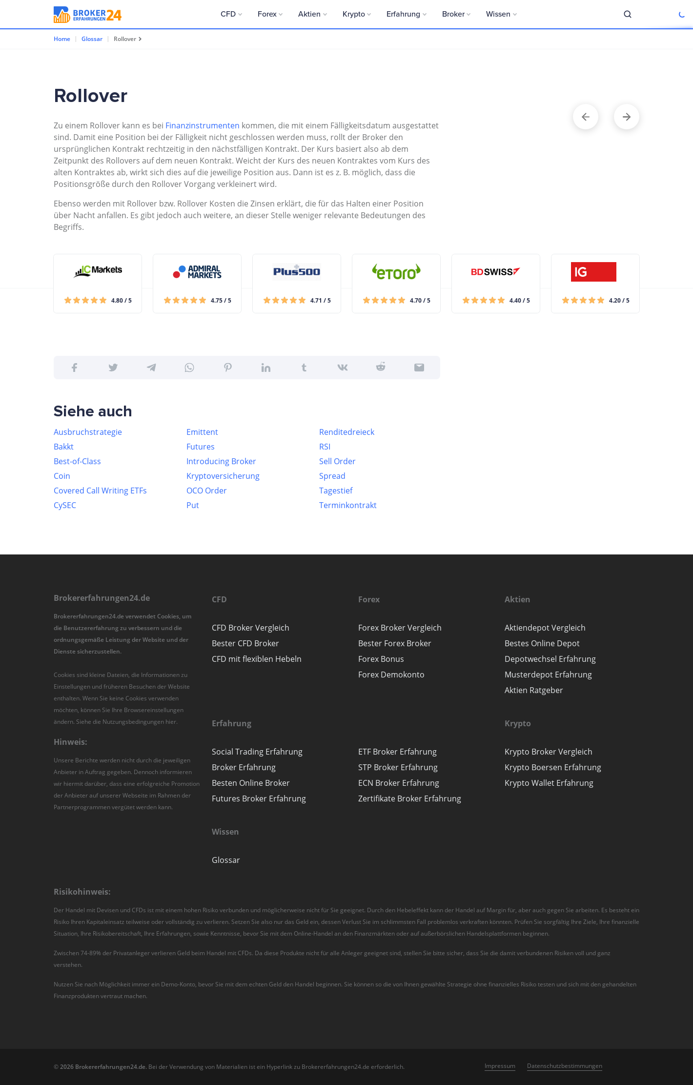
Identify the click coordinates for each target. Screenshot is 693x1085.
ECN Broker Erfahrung (398, 783)
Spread (332, 476)
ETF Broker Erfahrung (397, 751)
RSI (324, 446)
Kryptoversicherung (223, 476)
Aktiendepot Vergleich (545, 627)
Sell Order (337, 461)
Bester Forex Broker (394, 643)
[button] (231, 14)
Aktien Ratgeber (534, 690)
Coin (62, 476)
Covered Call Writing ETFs (100, 490)
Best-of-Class (77, 461)
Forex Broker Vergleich (400, 627)
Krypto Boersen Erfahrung (553, 767)
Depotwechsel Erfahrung (550, 659)
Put (192, 505)
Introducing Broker (221, 461)
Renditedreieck (346, 432)
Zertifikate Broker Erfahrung (409, 798)
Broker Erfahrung (244, 767)
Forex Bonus (381, 659)
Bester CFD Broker (245, 643)
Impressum (500, 1066)
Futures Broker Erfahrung (259, 798)
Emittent (202, 432)
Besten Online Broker (251, 783)
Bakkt (64, 446)
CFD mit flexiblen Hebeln (257, 659)
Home (62, 39)
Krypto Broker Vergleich (548, 751)
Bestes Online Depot (542, 643)
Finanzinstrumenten (202, 125)
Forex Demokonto (391, 674)
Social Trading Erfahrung (257, 751)
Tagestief (335, 490)
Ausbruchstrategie (88, 432)
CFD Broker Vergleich (250, 627)
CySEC (65, 505)
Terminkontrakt (348, 505)
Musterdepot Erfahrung (548, 674)
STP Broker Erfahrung (398, 767)
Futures (200, 446)
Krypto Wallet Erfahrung (549, 783)
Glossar (92, 39)
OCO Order (206, 490)
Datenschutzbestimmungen (564, 1066)
